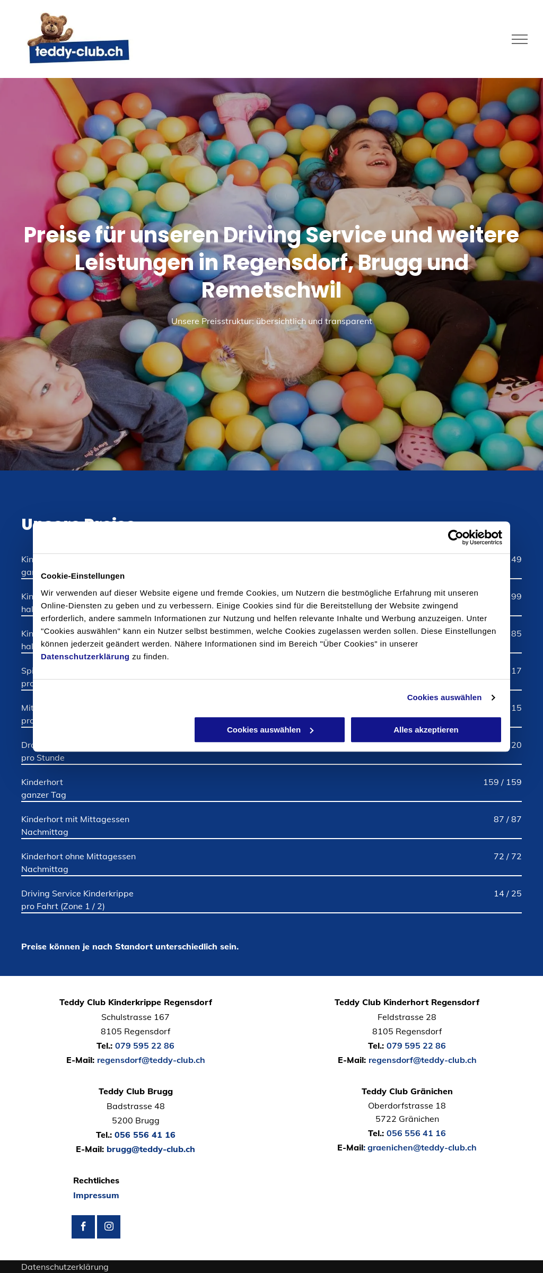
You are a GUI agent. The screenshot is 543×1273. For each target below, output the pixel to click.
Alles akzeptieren (426, 729)
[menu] (519, 39)
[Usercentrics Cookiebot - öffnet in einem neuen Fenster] (455, 537)
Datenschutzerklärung (85, 656)
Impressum (96, 1195)
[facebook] (83, 1228)
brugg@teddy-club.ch (151, 1149)
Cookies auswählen (444, 697)
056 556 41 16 (145, 1134)
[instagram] (108, 1228)
